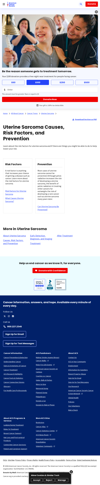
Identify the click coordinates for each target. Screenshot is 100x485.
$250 (62, 82)
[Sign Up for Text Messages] (19, 343)
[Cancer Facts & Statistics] (13, 378)
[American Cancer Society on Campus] (50, 370)
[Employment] (73, 365)
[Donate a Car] (41, 400)
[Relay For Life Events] (45, 364)
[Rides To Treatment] (11, 429)
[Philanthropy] (41, 396)
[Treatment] (35, 243)
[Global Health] (73, 397)
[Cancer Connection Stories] (14, 382)
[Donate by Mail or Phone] (45, 404)
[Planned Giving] (41, 392)
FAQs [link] (5, 460)
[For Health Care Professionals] (15, 390)
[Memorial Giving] (42, 388)
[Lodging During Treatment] (14, 425)
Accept (36, 480)
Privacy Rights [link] (32, 460)
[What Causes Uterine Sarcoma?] (17, 200)
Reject (49, 480)
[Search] (81, 4)
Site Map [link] (11, 460)
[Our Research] (73, 386)
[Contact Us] (72, 357)
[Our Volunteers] (74, 405)
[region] (50, 478)
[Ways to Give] (41, 384)
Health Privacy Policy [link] (47, 460)
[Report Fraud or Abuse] (77, 374)
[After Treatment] (65, 235)
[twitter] (4, 316)
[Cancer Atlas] (42, 426)
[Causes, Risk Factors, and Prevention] (15, 242)
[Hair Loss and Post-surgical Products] (18, 439)
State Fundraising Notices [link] (87, 460)
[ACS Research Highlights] (13, 374)
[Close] (71, 472)
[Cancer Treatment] (10, 369)
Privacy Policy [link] (20, 460)
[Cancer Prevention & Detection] (16, 357)
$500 (87, 82)
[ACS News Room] (44, 434)
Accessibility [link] (60, 460)
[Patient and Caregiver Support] (15, 448)
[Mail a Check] (73, 410)
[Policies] (71, 401)
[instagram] (8, 316)
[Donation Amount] (50, 89)
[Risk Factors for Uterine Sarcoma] (17, 192)
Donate (92, 3)
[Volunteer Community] (46, 446)
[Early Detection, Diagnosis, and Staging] (42, 237)
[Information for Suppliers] (78, 369)
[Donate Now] (50, 99)
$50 (13, 82)
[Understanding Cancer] (12, 361)
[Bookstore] (40, 422)
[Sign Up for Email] (14, 334)
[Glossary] (7, 386)
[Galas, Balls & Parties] (44, 380)
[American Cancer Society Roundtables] (50, 440)
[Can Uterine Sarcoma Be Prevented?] (50, 208)
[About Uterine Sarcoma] (14, 235)
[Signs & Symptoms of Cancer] (15, 365)
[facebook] (13, 316)
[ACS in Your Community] (77, 361)
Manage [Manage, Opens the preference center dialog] (62, 480)
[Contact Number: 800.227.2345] (50, 326)
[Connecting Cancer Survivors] (15, 444)
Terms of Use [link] (71, 460)
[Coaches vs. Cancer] (43, 376)
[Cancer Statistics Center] (47, 430)
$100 (37, 82)
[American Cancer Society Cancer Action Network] (82, 392)
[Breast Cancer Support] (12, 433)
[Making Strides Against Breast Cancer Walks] (50, 359)
